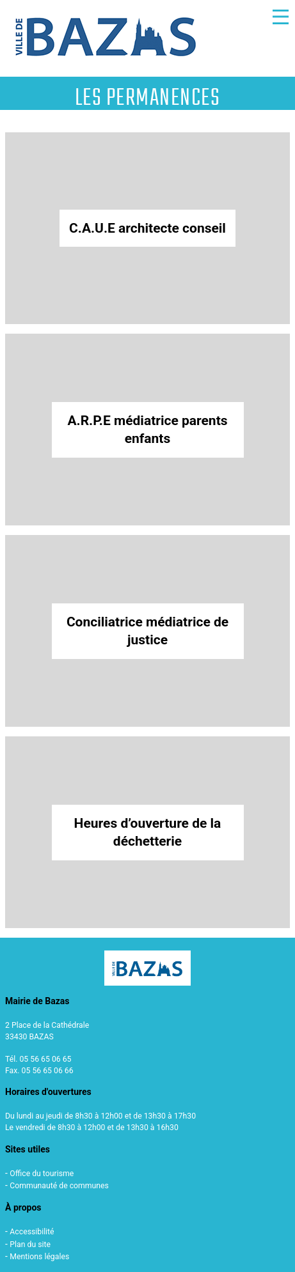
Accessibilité (32, 1231)
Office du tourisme (42, 1173)
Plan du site (30, 1244)
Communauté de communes (59, 1185)
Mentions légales (39, 1256)
